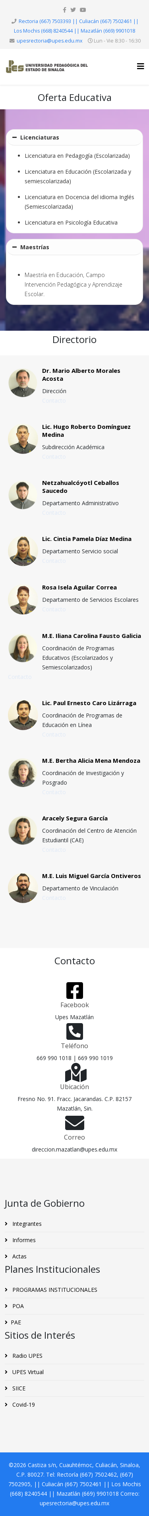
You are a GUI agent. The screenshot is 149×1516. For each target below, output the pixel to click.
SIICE (18, 1388)
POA (17, 1306)
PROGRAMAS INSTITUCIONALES (54, 1289)
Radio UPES (27, 1355)
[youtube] (83, 10)
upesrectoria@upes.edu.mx (50, 40)
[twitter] (73, 10)
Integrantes (26, 1223)
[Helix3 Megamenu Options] (140, 66)
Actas (19, 1256)
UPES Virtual (27, 1372)
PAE (16, 1322)
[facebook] (64, 10)
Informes (23, 1240)
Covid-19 (23, 1404)
